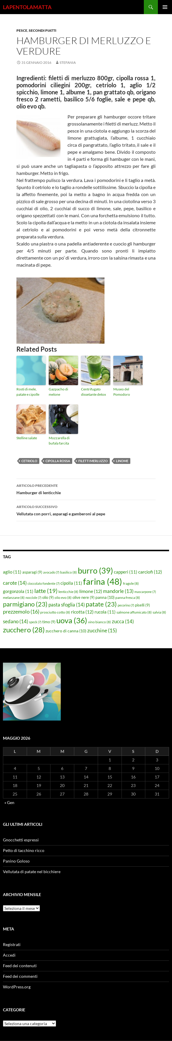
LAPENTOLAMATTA (27, 7)
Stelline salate (26, 438)
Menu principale (165, 7)
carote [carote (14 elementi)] (15, 583)
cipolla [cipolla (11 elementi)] (71, 583)
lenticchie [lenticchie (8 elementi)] (68, 591)
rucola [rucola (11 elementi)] (105, 611)
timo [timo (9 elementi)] (48, 621)
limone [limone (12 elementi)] (90, 591)
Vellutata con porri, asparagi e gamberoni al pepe (86, 509)
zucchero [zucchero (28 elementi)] (24, 629)
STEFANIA (68, 62)
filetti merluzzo (93, 461)
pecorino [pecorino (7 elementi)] (126, 605)
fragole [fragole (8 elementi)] (131, 583)
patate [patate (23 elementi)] (101, 604)
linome (122, 461)
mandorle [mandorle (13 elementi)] (118, 591)
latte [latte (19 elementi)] (46, 590)
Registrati (12, 944)
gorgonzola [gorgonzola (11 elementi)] (18, 591)
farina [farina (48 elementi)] (102, 581)
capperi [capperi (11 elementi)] (125, 571)
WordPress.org (17, 986)
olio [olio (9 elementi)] (48, 597)
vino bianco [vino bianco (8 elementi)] (99, 622)
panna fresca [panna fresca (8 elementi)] (127, 597)
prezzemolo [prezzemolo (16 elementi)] (21, 611)
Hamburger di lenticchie (86, 488)
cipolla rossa (57, 461)
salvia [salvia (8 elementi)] (159, 612)
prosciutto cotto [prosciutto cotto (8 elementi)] (55, 612)
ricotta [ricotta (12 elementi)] (82, 611)
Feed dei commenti (20, 976)
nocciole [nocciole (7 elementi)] (33, 597)
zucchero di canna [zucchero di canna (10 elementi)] (65, 630)
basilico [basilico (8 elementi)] (68, 572)
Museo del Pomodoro (121, 392)
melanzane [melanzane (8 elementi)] (14, 597)
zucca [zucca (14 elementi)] (123, 621)
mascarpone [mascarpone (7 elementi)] (145, 592)
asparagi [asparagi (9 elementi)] (32, 572)
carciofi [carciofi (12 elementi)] (150, 571)
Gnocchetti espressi (21, 839)
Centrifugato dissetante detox (93, 392)
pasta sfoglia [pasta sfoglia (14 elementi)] (66, 604)
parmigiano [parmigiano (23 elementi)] (25, 604)
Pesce (21, 30)
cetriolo (29, 461)
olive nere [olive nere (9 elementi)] (83, 597)
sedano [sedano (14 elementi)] (15, 621)
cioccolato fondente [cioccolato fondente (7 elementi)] (44, 583)
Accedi (9, 955)
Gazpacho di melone (58, 392)
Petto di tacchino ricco (23, 850)
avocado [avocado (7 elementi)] (51, 572)
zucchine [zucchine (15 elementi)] (102, 630)
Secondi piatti (42, 30)
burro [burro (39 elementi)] (95, 570)
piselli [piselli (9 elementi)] (142, 605)
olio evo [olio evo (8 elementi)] (63, 597)
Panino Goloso (16, 860)
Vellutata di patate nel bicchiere (31, 871)
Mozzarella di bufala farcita (59, 440)
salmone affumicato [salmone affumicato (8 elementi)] (134, 612)
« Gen (9, 802)
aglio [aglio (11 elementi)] (12, 571)
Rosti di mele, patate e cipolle (27, 392)
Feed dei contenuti (20, 965)
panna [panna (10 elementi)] (104, 597)
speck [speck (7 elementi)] (35, 622)
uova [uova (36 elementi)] (71, 620)
